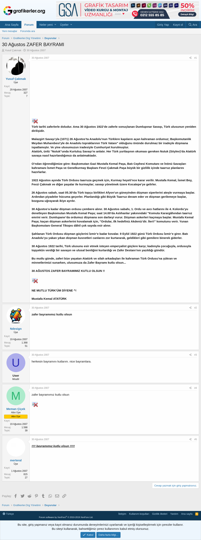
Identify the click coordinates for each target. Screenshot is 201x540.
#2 (195, 307)
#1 (195, 57)
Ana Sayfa (11, 24)
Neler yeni (46, 24)
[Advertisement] (114, 89)
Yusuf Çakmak (13, 50)
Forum (29, 24)
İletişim (122, 513)
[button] (55, 24)
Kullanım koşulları (139, 513)
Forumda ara (27, 31)
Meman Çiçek (15, 409)
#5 (195, 439)
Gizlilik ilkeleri (159, 513)
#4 (195, 388)
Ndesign (16, 328)
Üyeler (64, 24)
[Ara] (192, 24)
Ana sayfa (187, 513)
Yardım (174, 513)
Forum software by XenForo (66, 517)
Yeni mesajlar (9, 31)
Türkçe (8, 513)
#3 (195, 354)
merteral (16, 460)
